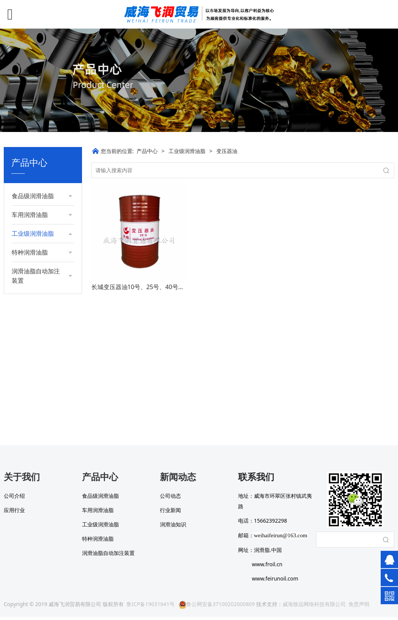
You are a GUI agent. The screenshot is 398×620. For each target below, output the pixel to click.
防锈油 (27, 346)
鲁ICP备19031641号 (150, 607)
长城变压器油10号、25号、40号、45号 (144, 287)
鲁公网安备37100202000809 (217, 607)
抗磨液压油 (32, 268)
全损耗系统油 (35, 307)
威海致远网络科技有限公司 (314, 607)
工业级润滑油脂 (187, 151)
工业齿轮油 (32, 281)
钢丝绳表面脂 (35, 333)
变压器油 (29, 358)
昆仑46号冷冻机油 (40, 320)
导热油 (27, 294)
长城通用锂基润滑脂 (40, 252)
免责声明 (358, 607)
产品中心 (147, 151)
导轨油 (27, 371)
